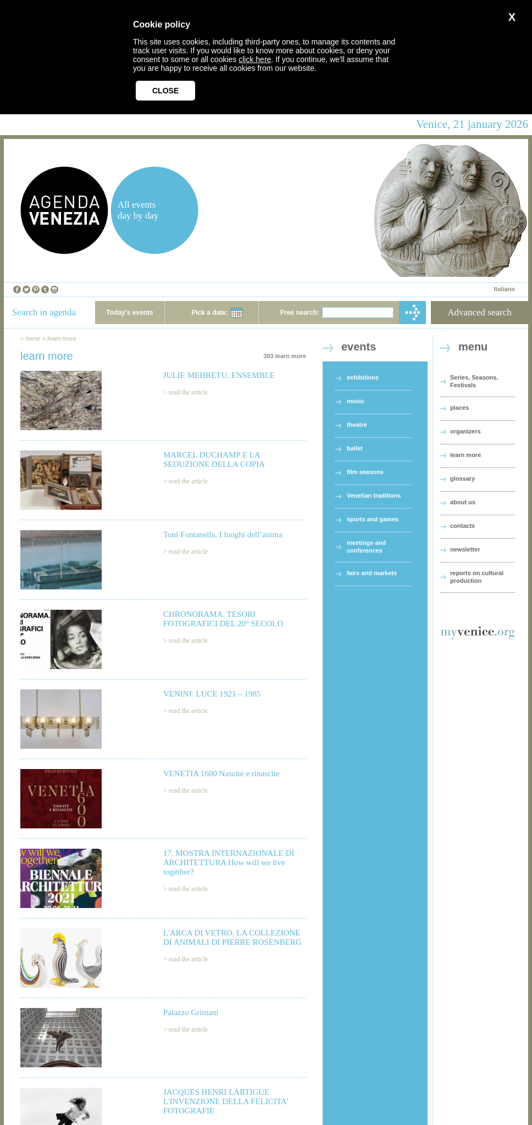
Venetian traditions (374, 495)
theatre (357, 424)
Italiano (504, 289)
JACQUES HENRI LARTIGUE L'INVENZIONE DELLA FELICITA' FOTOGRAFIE (226, 1101)
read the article (188, 392)
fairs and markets (372, 573)
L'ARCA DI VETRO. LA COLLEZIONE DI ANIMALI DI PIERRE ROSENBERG (232, 937)
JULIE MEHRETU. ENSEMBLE (219, 375)
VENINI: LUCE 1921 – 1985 (212, 693)
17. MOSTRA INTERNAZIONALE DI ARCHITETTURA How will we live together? (228, 862)
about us (462, 502)
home (33, 338)
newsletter (465, 549)
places (459, 407)
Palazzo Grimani (190, 1012)
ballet (355, 448)
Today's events (129, 312)
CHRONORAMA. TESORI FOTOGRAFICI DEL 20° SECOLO (223, 619)
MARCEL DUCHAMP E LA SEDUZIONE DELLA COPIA (214, 459)
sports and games (372, 519)
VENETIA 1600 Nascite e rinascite (221, 773)
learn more (61, 338)
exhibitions (363, 377)
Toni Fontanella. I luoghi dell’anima (222, 534)
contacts (462, 525)
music (355, 401)
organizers (465, 431)
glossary (462, 478)
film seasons (365, 472)
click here (255, 59)
